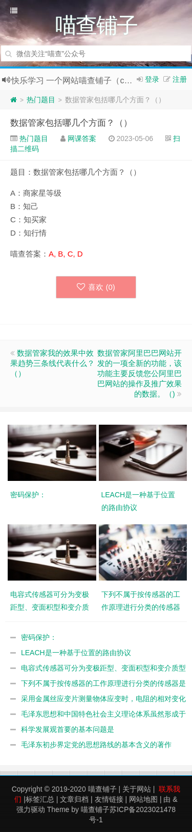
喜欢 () (96, 287)
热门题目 (41, 100)
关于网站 (136, 789)
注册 (180, 79)
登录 (152, 79)
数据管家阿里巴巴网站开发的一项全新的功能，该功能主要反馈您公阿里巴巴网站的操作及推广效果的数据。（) (139, 373)
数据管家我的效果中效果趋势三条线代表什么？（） (52, 363)
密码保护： (39, 637)
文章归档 (74, 799)
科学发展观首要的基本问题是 (67, 729)
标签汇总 (40, 799)
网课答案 (82, 138)
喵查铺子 (102, 789)
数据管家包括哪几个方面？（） (71, 123)
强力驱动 (30, 809)
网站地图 (143, 799)
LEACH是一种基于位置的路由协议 (76, 653)
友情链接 (109, 799)
